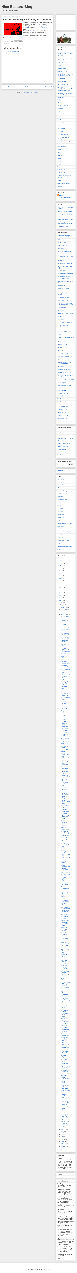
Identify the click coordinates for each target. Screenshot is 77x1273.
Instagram (60, 117)
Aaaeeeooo (64, 1059)
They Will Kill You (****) (63, 406)
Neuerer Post (7, 87)
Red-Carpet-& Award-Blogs (65, 810)
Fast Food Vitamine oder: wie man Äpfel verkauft (65, 945)
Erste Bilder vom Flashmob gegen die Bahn (65, 1040)
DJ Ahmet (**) (61, 270)
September (64, 614)
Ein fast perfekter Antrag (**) (65, 273)
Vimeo (59, 180)
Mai (62, 1136)
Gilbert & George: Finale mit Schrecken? (65, 1095)
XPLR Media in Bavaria (63, 183)
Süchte (63, 688)
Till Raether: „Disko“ (62, 226)
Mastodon (60, 131)
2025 (61, 561)
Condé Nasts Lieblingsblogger (65, 1000)
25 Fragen (60, 65)
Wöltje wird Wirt (65, 835)
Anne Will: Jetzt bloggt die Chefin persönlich (65, 724)
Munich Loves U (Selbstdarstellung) (62, 145)
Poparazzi (60, 537)
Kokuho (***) (60, 316)
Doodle (59, 102)
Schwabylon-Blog (62, 155)
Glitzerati (59, 505)
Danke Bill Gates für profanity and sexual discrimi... (65, 639)
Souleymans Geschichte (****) (65, 380)
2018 (61, 578)
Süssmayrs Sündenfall (64, 883)
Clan (58, 488)
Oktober (63, 612)
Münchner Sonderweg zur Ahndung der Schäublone (65, 754)
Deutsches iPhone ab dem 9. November (64, 762)
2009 (61, 600)
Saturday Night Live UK (64, 443)
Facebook (60, 108)
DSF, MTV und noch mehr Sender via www (65, 923)
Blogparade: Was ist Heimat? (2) (64, 962)
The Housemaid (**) (62, 390)
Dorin (61, 195)
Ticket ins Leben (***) (63, 409)
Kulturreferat (60, 517)
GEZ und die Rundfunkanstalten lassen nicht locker (65, 909)
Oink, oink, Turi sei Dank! (65, 645)
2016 (61, 583)
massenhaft (26, 27)
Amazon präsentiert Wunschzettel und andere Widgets (65, 795)
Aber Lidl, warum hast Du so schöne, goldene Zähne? (65, 877)
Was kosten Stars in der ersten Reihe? (65, 775)
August (63, 1129)
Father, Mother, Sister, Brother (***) (63, 289)
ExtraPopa (60, 496)
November (64, 609)
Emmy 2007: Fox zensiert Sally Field (65, 734)
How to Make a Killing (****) (65, 313)
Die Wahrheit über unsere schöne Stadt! (65, 649)
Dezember (64, 607)
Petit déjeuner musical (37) (65, 694)
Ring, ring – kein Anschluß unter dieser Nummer (65, 684)
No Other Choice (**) (63, 344)
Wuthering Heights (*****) (64, 415)
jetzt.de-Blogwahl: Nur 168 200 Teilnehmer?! (65, 867)
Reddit (59, 152)
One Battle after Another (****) (65, 353)
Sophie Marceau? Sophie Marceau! (64, 823)
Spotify (59, 158)
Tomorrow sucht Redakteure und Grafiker (65, 1046)
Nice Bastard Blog (16, 7)
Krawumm (63, 653)
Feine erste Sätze (62, 499)
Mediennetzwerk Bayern (64, 134)
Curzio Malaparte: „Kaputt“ (64, 211)
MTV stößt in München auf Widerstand (65, 934)
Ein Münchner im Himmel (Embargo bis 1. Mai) (64, 277)
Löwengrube (60, 526)
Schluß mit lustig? (64, 851)
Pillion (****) (60, 359)
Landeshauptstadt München (65, 523)
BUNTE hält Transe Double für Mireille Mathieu (64, 782)
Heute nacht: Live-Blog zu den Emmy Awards (65, 816)
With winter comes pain (64, 666)
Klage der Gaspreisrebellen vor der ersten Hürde (65, 769)
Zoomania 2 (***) (62, 418)
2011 (61, 595)
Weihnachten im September (65, 1004)
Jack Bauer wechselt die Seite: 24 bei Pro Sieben (65, 1021)
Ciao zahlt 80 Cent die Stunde (64, 703)
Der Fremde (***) (62, 260)
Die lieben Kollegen (62, 491)
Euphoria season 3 (62, 430)
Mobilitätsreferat (61, 529)
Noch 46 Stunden (64, 707)
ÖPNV (59, 549)
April (62, 1139)
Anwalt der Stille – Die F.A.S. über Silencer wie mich (65, 75)
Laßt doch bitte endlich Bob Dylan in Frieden (65, 1124)
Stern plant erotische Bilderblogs (64, 839)
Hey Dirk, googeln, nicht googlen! (65, 802)
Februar (63, 1144)
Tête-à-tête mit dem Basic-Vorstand (65, 951)
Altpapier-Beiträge (62, 68)
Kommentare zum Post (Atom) (30, 92)
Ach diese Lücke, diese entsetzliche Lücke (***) (63, 236)
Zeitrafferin (33, 30)
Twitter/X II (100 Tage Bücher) (65, 173)
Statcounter (60, 1257)
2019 (61, 575)
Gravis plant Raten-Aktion (65, 788)
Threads (59, 161)
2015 (61, 585)
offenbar (47, 24)
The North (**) (61, 396)
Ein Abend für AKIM (62, 105)
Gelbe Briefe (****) (62, 300)
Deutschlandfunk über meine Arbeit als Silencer (65, 94)
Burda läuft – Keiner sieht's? (64, 956)
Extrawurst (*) (61, 285)
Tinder (59, 167)
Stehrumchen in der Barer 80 (65, 634)
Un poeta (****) (61, 412)
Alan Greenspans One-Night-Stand (65, 994)
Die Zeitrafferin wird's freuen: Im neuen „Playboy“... (65, 902)
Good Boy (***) (61, 307)
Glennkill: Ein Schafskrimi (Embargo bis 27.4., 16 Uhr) (65, 304)
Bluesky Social (61, 81)
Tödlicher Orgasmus (64, 1056)
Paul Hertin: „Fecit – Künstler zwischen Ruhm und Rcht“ (65, 222)
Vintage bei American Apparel (64, 929)
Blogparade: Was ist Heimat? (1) (64, 967)
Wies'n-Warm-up (65, 872)
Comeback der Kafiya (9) (65, 1030)
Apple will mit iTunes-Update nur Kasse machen (64, 1013)
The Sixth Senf (65, 914)
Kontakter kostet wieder (65, 698)
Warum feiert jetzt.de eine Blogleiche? (65, 1051)
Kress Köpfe (60, 123)
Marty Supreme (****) (63, 331)
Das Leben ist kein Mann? (64, 729)
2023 (61, 566)
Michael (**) (60, 334)
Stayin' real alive (65, 1090)
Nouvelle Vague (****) (63, 347)
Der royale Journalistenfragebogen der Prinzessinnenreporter (65, 89)
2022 (61, 568)
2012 (61, 592)
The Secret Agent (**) (63, 399)
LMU (58, 520)
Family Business (65, 743)
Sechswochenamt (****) (64, 369)
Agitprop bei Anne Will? (64, 1026)
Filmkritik (59, 502)
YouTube (59, 186)
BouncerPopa (61, 485)
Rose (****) (60, 366)
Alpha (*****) (60, 240)
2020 (61, 573)
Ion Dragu (60, 511)
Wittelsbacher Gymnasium (64, 546)
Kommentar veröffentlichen (12, 51)
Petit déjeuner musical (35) (65, 1034)
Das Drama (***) (61, 248)
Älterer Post (48, 87)
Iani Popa (60, 508)
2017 (61, 580)
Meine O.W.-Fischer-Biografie (65, 142)
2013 (61, 590)
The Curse (60, 452)
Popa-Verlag (60, 535)
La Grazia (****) (61, 319)
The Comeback (61, 449)
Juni (62, 1134)
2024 (61, 563)
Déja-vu (59, 493)
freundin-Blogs (61, 114)
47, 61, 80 (63, 691)
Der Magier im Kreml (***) (64, 263)
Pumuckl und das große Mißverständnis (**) (64, 362)
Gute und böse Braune (65, 718)
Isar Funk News (61, 120)
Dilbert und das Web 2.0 (65, 988)
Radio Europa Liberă (63, 540)
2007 (61, 605)
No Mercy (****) (61, 341)
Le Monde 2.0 (64, 1007)
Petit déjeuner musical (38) (65, 619)
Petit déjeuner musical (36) (65, 832)
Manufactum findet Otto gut (65, 828)
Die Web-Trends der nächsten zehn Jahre (65, 983)
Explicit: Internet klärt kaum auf (65, 939)
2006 (61, 1149)
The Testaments (61, 455)
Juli (62, 1132)
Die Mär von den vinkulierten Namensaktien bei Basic (65, 1102)
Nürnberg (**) (61, 350)
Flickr (58, 111)
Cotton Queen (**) (62, 245)
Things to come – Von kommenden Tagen (65, 713)
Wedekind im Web (64, 978)
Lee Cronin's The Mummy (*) (65, 322)
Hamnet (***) (61, 310)
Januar (63, 1146)
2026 (61, 558)
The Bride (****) (61, 383)
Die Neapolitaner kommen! (65, 623)
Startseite (28, 87)
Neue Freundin (65, 1112)
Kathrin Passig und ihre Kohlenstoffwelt (65, 973)
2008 (61, 602)
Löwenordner (61, 128)
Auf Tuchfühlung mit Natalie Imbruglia (65, 671)
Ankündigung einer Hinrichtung (64, 747)
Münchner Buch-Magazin (64, 532)
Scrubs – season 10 (63, 446)
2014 (61, 588)
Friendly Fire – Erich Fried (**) (65, 297)
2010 (61, 597)
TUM (58, 543)
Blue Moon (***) (61, 243)
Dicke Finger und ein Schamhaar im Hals (65, 856)
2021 (61, 570)
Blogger (48, 1269)
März (62, 1141)
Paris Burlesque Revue (65, 917)
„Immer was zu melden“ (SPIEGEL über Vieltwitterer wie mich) (65, 53)
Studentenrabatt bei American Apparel (65, 1108)
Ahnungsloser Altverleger (64, 861)
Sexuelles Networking (64, 897)
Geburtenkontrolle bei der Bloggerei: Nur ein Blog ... (65, 677)
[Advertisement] (27, 68)
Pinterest (59, 149)
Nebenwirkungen (65, 627)
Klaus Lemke (61, 514)
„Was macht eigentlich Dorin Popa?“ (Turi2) (65, 58)
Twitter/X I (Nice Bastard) (64, 170)
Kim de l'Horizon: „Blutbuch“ (65, 219)
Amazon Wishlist (62, 71)
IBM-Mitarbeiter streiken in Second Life (65, 1071)
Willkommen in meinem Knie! (65, 662)
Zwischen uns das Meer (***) (65, 421)
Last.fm (59, 126)
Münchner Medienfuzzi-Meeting (65, 888)
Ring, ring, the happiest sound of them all (65, 1117)
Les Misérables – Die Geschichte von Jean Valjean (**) (65, 327)
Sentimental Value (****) (64, 372)
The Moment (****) (62, 393)
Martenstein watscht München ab (65, 657)
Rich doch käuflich (63, 1081)
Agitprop (9, 43)
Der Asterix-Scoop (62, 84)
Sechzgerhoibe (65, 616)
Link (63, 1214)
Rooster (59, 436)
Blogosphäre (45, 27)
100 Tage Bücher (62, 62)
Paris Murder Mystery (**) (64, 356)
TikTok (59, 164)
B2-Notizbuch (61, 78)
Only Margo (60, 433)
